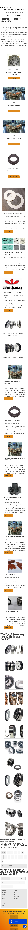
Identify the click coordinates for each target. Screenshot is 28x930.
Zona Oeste (21, 878)
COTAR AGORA (13, 78)
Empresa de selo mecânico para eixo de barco (14, 12)
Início (14, 916)
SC (2, 857)
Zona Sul (4, 882)
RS (5, 857)
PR (22, 852)
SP (18, 852)
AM (25, 857)
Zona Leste (11, 882)
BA (12, 857)
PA (2, 861)
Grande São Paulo (20, 882)
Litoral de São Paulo (6, 886)
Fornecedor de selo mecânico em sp (14, 15)
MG (12, 852)
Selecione (3, 852)
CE (16, 857)
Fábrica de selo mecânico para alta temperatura (14, 9)
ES (15, 852)
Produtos (14, 925)
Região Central (5, 878)
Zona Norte (14, 878)
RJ (8, 852)
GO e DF (20, 857)
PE (9, 857)
